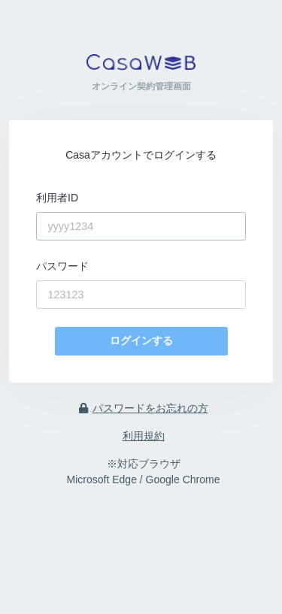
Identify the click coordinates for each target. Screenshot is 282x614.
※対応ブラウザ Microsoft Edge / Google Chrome (143, 471)
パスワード (62, 266)
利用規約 (144, 436)
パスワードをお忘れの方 (143, 408)
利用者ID (57, 198)
